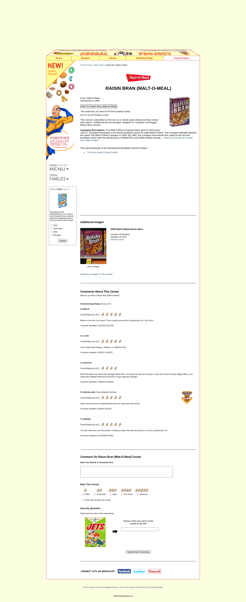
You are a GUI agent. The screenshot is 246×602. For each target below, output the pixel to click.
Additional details (117, 239)
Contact (99, 589)
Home (59, 58)
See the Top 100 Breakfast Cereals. (94, 115)
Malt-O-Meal (99, 65)
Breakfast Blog (144, 58)
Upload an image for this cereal (96, 274)
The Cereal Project (127, 589)
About (91, 589)
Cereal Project (181, 58)
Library (112, 58)
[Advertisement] (123, 26)
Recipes (85, 58)
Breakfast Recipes (110, 589)
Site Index (140, 589)
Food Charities (152, 589)
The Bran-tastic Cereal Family (102, 152)
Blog (161, 589)
